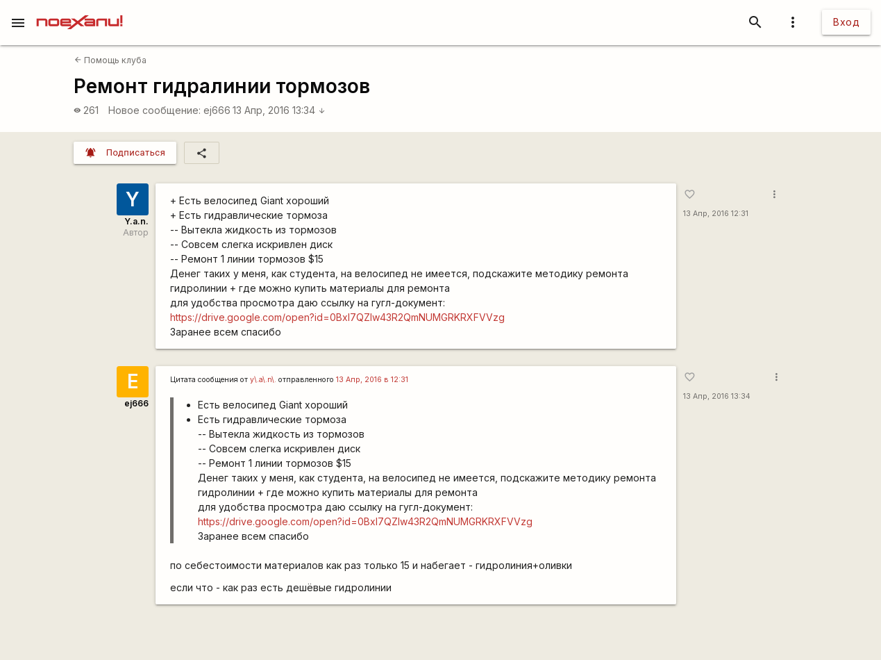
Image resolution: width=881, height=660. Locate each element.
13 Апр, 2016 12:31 (715, 213)
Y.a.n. (136, 221)
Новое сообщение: (154, 110)
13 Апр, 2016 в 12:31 (372, 379)
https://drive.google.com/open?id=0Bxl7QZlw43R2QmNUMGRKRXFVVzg (337, 317)
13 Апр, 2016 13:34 (279, 110)
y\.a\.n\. (263, 379)
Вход (846, 22)
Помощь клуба (110, 60)
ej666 (216, 110)
